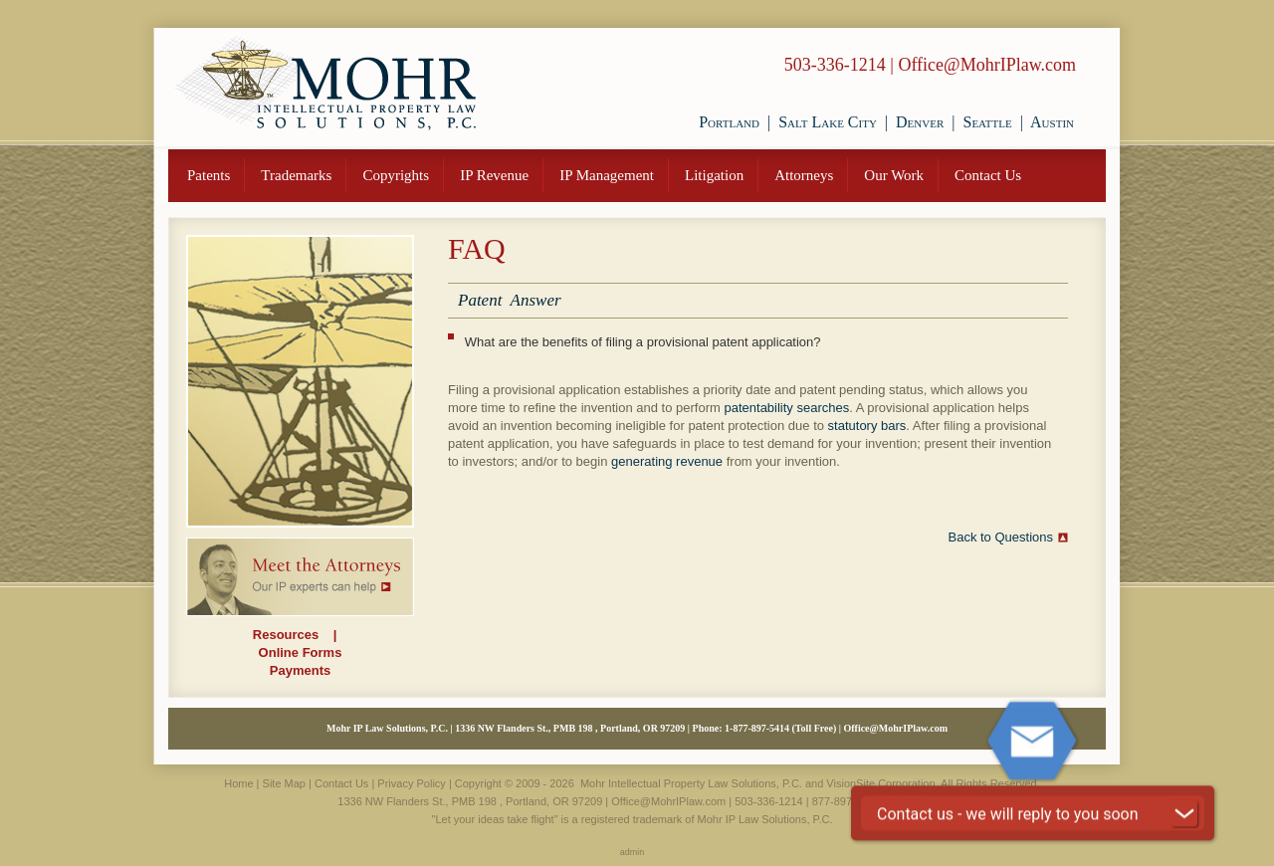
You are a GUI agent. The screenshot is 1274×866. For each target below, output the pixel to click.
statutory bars (867, 425)
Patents (208, 175)
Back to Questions (1001, 537)
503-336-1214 (835, 65)
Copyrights (395, 175)
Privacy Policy (411, 783)
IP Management (606, 175)
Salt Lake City (827, 121)
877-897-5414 (846, 801)
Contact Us (988, 175)
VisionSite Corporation (880, 783)
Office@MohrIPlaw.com (987, 65)
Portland (729, 121)
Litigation (714, 175)
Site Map (284, 783)
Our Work (894, 175)
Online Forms (300, 652)
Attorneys (803, 175)
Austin (1052, 121)
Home (238, 783)
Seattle (986, 121)
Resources (285, 634)
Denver (920, 121)
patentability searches (786, 407)
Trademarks (296, 175)
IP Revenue (494, 175)
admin (632, 852)
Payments (300, 670)
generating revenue (667, 461)
